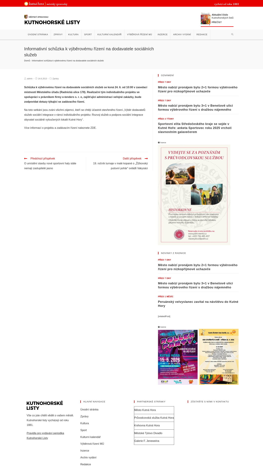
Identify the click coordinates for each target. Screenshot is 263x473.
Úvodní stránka (89, 409)
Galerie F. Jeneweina (146, 440)
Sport (83, 430)
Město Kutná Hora (145, 410)
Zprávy (55, 78)
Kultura (84, 423)
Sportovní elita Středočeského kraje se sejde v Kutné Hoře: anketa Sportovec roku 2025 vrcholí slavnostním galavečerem (195, 128)
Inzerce (84, 450)
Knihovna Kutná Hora (147, 425)
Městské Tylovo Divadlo (148, 433)
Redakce (85, 464)
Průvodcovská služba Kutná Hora (154, 417)
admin (30, 78)
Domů (27, 60)
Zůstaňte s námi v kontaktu (210, 401)
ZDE (93, 127)
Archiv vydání (88, 457)
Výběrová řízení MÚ (92, 443)
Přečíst (217, 22)
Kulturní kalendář (90, 437)
